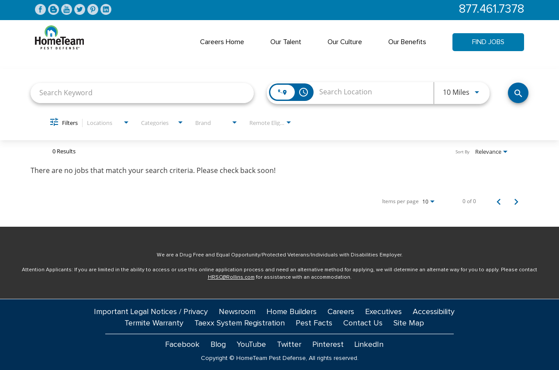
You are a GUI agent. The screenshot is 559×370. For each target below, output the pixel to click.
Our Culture (345, 41)
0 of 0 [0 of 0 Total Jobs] (469, 201)
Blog (218, 345)
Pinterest (328, 345)
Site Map (408, 323)
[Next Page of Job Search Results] (516, 201)
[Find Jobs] (518, 93)
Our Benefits (407, 41)
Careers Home (222, 41)
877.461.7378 (491, 9)
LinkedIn (369, 345)
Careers (341, 312)
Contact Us (363, 323)
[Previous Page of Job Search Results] (498, 201)
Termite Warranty (153, 323)
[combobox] (142, 93)
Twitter (289, 345)
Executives (383, 312)
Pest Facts (314, 323)
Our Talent (285, 41)
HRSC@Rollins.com (231, 277)
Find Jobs (488, 41)
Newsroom (237, 312)
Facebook (182, 345)
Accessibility (434, 312)
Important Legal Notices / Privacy (151, 312)
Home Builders (291, 312)
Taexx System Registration (239, 323)
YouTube (251, 345)
